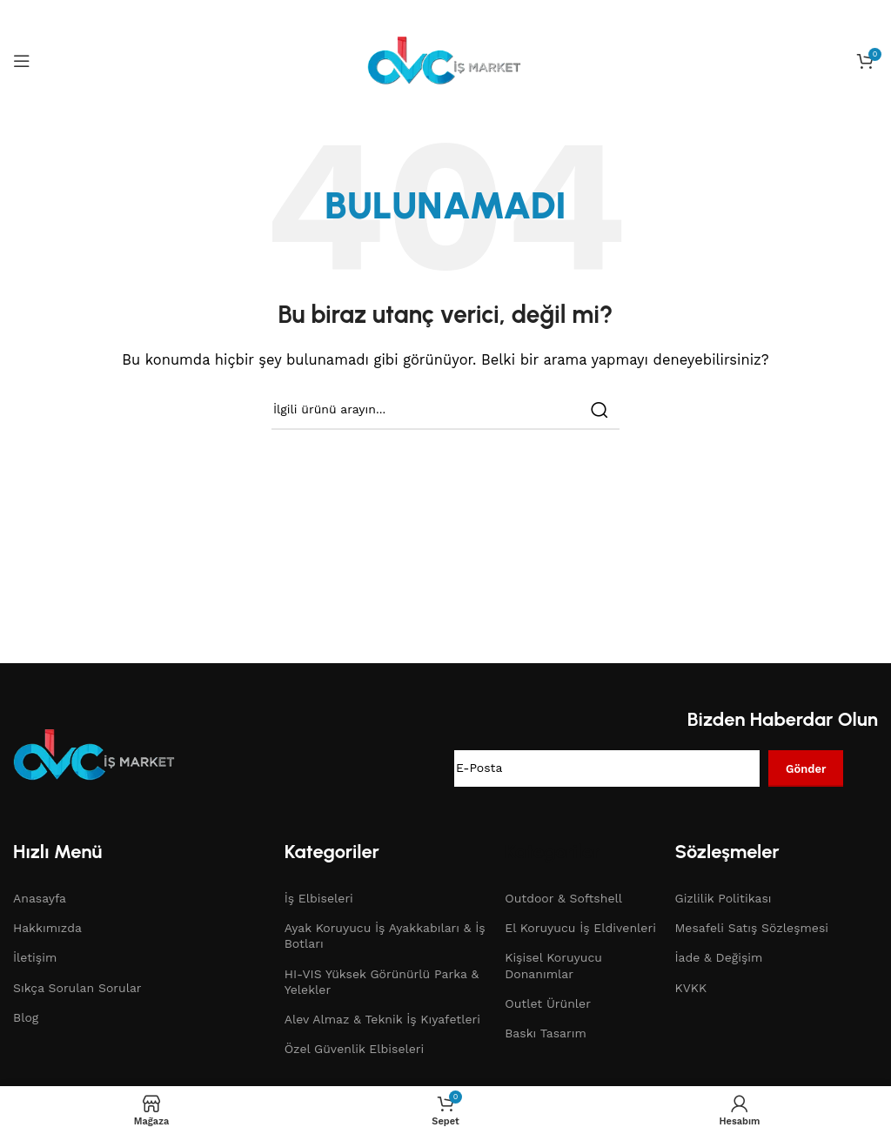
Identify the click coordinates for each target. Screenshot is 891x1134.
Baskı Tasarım (545, 1033)
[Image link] (95, 754)
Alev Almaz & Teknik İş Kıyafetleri (382, 1019)
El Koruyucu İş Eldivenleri (580, 928)
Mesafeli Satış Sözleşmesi (752, 928)
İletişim (35, 957)
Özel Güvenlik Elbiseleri (355, 1049)
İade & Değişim (719, 957)
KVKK (691, 988)
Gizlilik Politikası (723, 898)
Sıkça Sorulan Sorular (77, 988)
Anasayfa (39, 898)
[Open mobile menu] (21, 61)
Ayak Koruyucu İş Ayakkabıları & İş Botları (385, 935)
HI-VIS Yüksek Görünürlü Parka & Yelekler (382, 981)
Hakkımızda (47, 928)
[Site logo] (445, 60)
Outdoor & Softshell (563, 898)
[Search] (445, 410)
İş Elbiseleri (319, 898)
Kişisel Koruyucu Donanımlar (553, 965)
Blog (25, 1017)
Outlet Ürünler (548, 1003)
